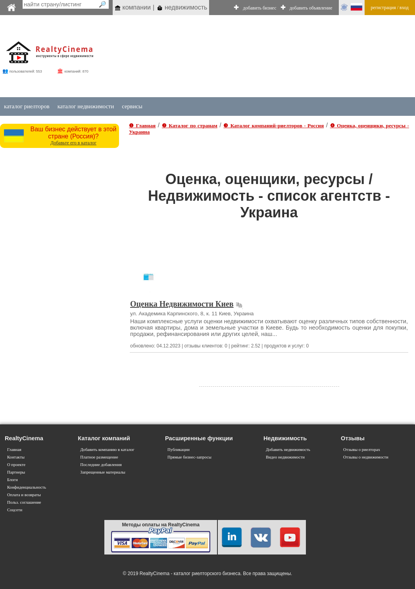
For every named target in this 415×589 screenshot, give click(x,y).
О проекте (16, 464)
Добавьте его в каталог (73, 143)
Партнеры (16, 472)
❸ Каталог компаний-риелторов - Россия (273, 126)
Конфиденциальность (26, 487)
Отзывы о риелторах (361, 449)
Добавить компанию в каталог (107, 449)
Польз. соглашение (24, 502)
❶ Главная (142, 126)
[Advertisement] (247, 56)
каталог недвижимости (86, 106)
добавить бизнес (260, 8)
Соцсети (14, 510)
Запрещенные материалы (102, 472)
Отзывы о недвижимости (365, 457)
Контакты (16, 457)
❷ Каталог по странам (189, 126)
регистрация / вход (390, 7)
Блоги (12, 480)
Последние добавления (100, 464)
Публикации (178, 449)
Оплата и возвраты (24, 495)
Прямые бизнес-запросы (189, 457)
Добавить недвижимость (288, 449)
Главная (14, 449)
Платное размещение (99, 457)
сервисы (132, 106)
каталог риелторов (27, 106)
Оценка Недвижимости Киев (182, 303)
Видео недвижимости (285, 457)
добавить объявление (311, 8)
